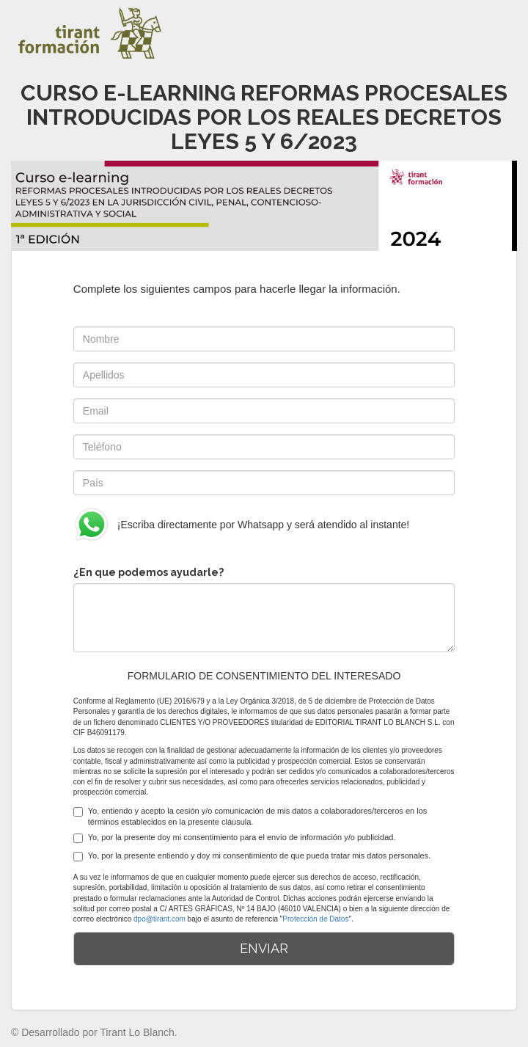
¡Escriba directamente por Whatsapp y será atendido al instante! (241, 524)
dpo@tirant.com (159, 919)
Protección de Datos (315, 919)
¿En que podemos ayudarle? (148, 572)
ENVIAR (264, 948)
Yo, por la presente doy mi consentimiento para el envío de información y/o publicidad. (234, 838)
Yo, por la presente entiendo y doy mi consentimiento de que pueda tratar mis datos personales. (251, 856)
